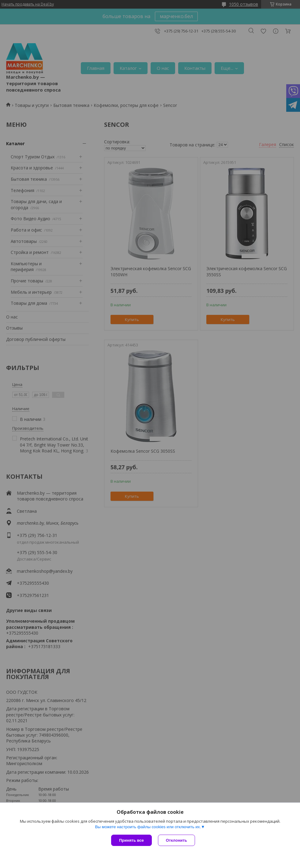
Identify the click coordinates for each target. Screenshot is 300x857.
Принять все (131, 840)
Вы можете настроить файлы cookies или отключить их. (148, 827)
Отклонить (176, 840)
